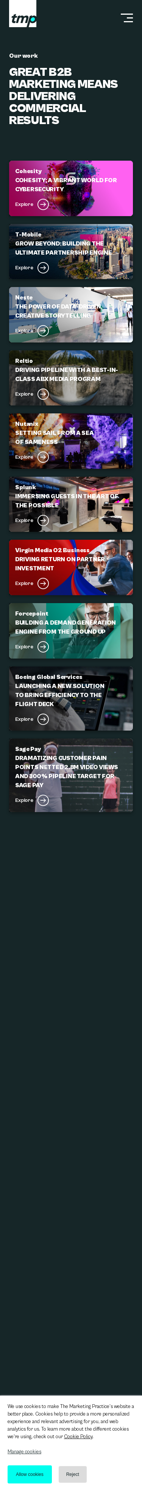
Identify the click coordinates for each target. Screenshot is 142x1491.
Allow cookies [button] (30, 1474)
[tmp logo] (22, 13)
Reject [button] (72, 1474)
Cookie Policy (78, 1437)
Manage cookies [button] (24, 1452)
